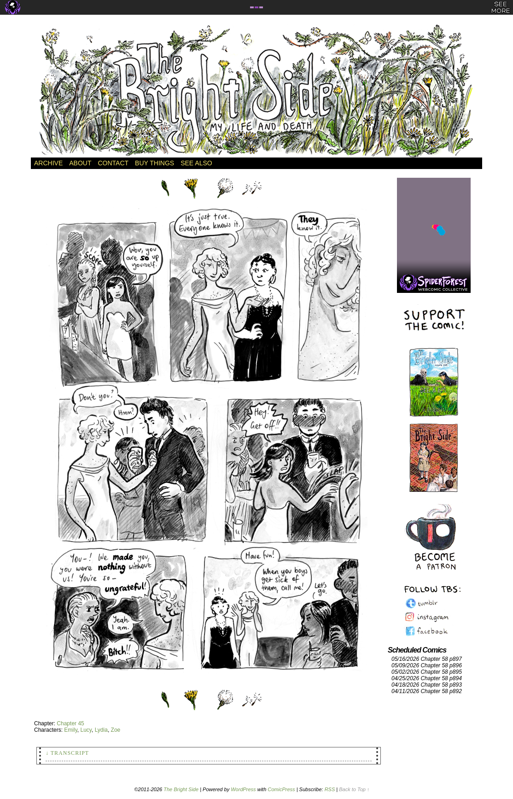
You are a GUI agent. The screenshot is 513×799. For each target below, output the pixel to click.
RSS (330, 789)
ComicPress (281, 789)
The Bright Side (256, 90)
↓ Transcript (67, 753)
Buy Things (154, 163)
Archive (48, 163)
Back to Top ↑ (354, 789)
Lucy (85, 730)
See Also (196, 163)
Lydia (101, 730)
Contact (113, 163)
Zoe (116, 730)
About (80, 163)
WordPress (243, 789)
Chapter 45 (70, 723)
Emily (70, 730)
